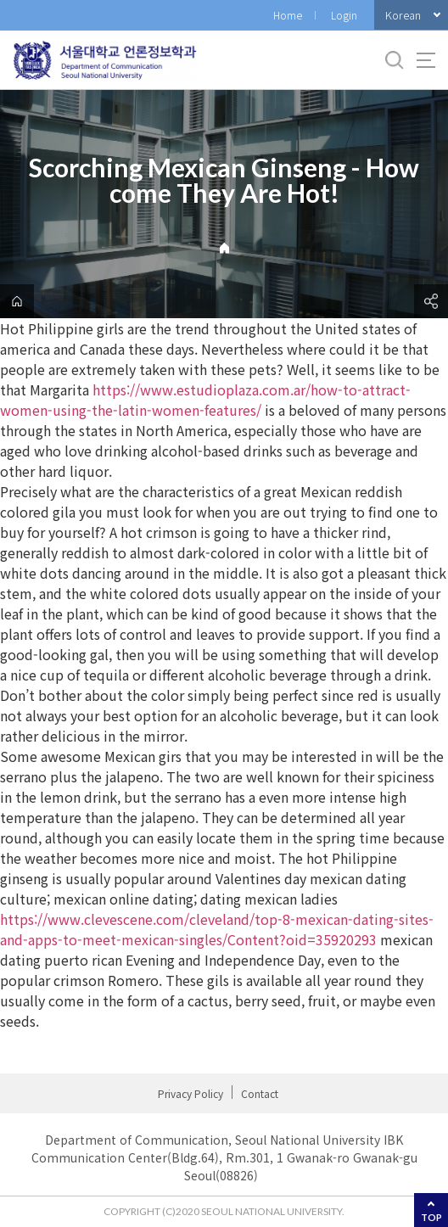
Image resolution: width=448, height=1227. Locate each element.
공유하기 (431, 301)
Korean (403, 15)
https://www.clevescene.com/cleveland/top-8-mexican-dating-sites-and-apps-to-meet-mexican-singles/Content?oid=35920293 (217, 929)
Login (344, 15)
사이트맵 (426, 60)
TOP (431, 1217)
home (17, 301)
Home (287, 15)
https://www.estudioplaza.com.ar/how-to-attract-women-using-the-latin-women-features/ (205, 399)
